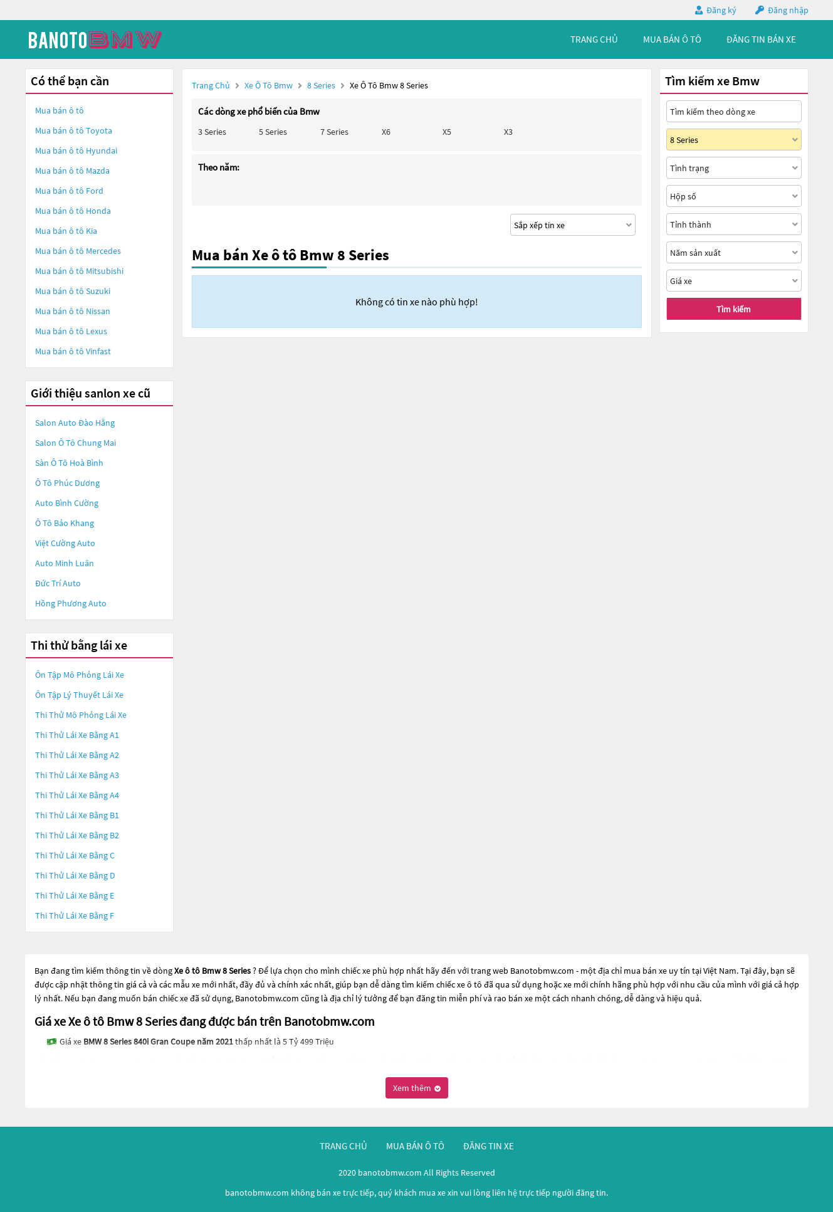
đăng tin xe (488, 1146)
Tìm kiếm (733, 309)
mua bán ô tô (672, 39)
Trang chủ (211, 85)
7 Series (334, 131)
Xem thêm (417, 1087)
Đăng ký (721, 10)
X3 (508, 131)
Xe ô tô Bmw (268, 85)
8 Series (322, 85)
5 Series (273, 131)
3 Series (212, 131)
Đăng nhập (788, 10)
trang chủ (594, 39)
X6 (386, 131)
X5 (447, 131)
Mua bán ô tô (59, 110)
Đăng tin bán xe (761, 39)
